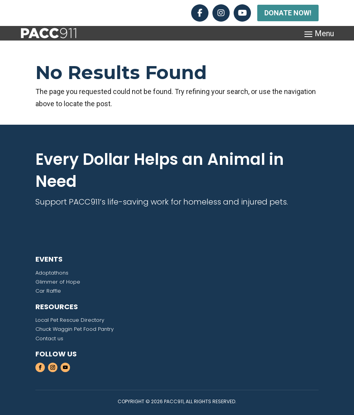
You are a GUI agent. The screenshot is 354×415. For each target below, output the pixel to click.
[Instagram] (221, 13)
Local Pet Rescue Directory (69, 320)
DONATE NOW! (288, 13)
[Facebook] (199, 13)
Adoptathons (51, 273)
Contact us (49, 338)
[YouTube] (242, 13)
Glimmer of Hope (57, 282)
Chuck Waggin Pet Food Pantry (74, 329)
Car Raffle (48, 291)
